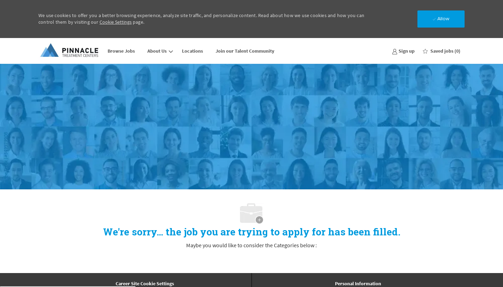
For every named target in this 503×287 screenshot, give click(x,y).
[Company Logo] (69, 50)
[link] (403, 51)
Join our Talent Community (245, 51)
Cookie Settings (116, 22)
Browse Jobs (121, 51)
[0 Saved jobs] (441, 51)
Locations (192, 51)
